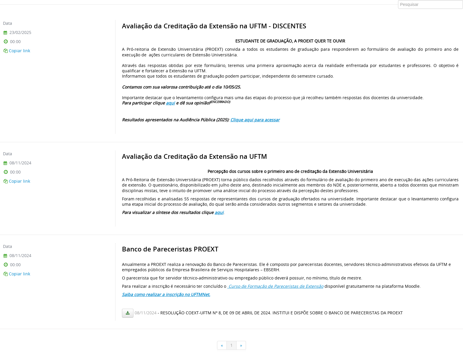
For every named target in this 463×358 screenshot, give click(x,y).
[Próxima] (241, 345)
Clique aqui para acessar (255, 119)
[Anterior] (222, 345)
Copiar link (19, 50)
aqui (170, 103)
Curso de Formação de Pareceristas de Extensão (275, 286)
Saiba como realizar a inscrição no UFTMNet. (166, 294)
